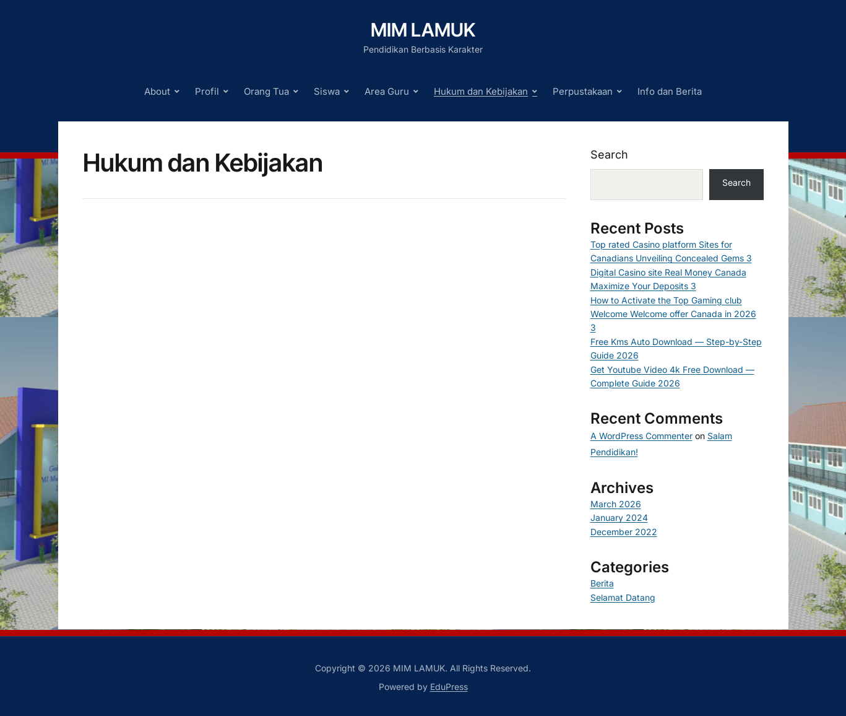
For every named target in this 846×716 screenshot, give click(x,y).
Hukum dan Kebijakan (481, 91)
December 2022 (623, 531)
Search (609, 154)
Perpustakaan (583, 91)
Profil (207, 91)
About (157, 91)
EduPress (449, 686)
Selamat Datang (622, 597)
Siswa (327, 91)
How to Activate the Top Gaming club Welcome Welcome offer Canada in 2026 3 (673, 314)
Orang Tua (266, 91)
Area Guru (387, 91)
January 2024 (619, 517)
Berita (602, 583)
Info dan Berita (669, 91)
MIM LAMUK (423, 30)
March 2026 (615, 504)
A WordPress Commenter (641, 435)
